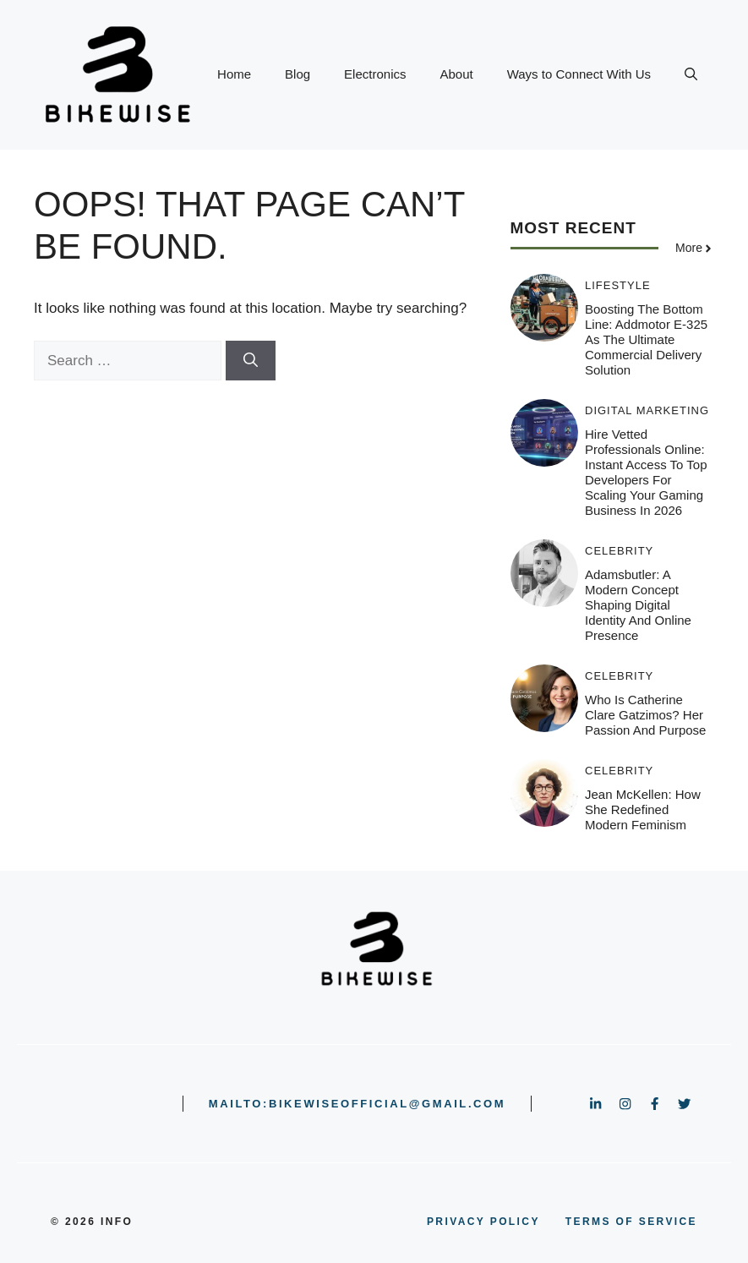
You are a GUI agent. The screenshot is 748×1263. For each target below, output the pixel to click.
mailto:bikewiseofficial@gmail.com (357, 1103)
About (456, 74)
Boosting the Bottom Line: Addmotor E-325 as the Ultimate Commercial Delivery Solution (646, 339)
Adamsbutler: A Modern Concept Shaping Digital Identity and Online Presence (638, 604)
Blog (297, 74)
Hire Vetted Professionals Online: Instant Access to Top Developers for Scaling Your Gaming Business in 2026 (646, 472)
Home (234, 74)
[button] (691, 74)
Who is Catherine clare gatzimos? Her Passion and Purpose (645, 714)
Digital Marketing (647, 410)
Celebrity (619, 550)
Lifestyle (618, 285)
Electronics (375, 74)
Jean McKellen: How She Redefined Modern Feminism (643, 809)
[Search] (251, 361)
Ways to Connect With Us (579, 74)
